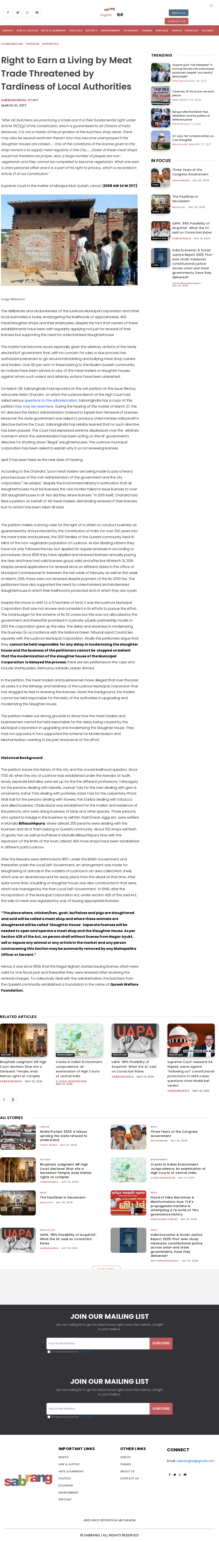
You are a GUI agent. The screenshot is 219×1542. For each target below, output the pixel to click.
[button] (211, 5)
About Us (178, 13)
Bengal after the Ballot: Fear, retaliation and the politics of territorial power (191, 115)
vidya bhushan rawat (186, 283)
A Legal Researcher (71, 1081)
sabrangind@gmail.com (196, 1461)
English (106, 15)
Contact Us (176, 21)
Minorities (50, 44)
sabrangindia (181, 238)
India (175, 100)
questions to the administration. (51, 400)
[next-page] (13, 1100)
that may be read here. (34, 406)
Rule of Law (179, 144)
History (6, 1054)
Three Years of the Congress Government (190, 172)
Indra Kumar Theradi (164, 1219)
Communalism (12, 44)
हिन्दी (120, 15)
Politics (178, 81)
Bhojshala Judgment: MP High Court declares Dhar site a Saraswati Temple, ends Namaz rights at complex (66, 1170)
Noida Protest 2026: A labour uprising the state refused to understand (63, 1135)
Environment (65, 1054)
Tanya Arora (48, 1145)
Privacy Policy (85, 1351)
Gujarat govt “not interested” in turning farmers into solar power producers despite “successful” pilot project (193, 70)
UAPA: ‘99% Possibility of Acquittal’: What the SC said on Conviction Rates (192, 228)
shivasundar (181, 180)
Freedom (32, 44)
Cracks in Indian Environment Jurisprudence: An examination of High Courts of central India (178, 1168)
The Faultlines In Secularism (185, 198)
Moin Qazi (179, 207)
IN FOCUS (161, 161)
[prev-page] (4, 1100)
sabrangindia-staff (19, 100)
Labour (45, 1126)
